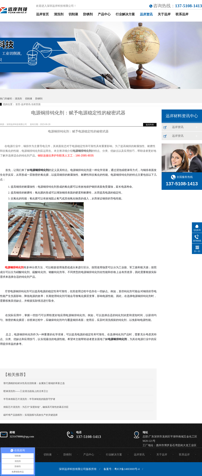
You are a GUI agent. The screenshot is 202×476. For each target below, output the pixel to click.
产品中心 (104, 14)
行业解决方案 (125, 14)
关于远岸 (164, 14)
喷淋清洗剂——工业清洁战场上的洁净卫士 (25, 391)
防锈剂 (88, 14)
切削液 (73, 14)
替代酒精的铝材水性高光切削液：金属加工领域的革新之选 (34, 383)
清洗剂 (58, 14)
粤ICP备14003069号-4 (127, 469)
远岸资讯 (146, 14)
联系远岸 (182, 14)
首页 (17, 104)
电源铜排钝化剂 (14, 267)
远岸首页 (42, 14)
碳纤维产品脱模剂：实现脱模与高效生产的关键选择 (30, 415)
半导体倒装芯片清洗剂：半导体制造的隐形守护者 (29, 399)
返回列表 (150, 124)
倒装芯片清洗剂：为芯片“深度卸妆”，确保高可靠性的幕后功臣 (36, 407)
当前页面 (36, 104)
